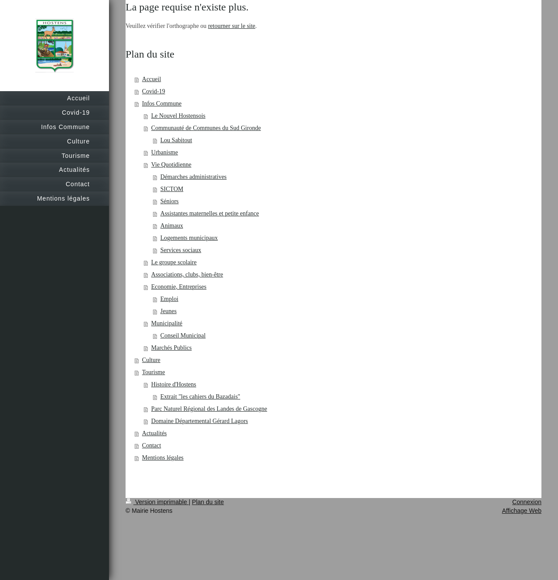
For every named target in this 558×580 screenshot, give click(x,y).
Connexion (526, 501)
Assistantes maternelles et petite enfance (209, 213)
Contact (151, 445)
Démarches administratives (193, 177)
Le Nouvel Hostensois (178, 116)
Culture (151, 360)
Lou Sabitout (176, 140)
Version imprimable (157, 501)
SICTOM (172, 189)
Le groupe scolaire (174, 262)
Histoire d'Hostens (173, 384)
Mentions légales (163, 457)
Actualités (154, 433)
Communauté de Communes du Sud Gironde (206, 128)
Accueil (151, 79)
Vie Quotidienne (171, 164)
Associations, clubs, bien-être (187, 274)
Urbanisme (164, 152)
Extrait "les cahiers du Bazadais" (200, 396)
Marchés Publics (171, 348)
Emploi (169, 299)
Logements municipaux (189, 238)
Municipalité (167, 323)
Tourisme (153, 372)
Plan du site (208, 501)
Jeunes (168, 311)
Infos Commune (162, 103)
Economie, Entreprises (179, 286)
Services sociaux (180, 250)
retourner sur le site (231, 26)
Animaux (171, 225)
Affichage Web (521, 510)
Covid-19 (153, 91)
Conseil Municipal (183, 335)
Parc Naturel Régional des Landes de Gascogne (209, 409)
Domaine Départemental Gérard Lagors (199, 421)
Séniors (169, 201)
